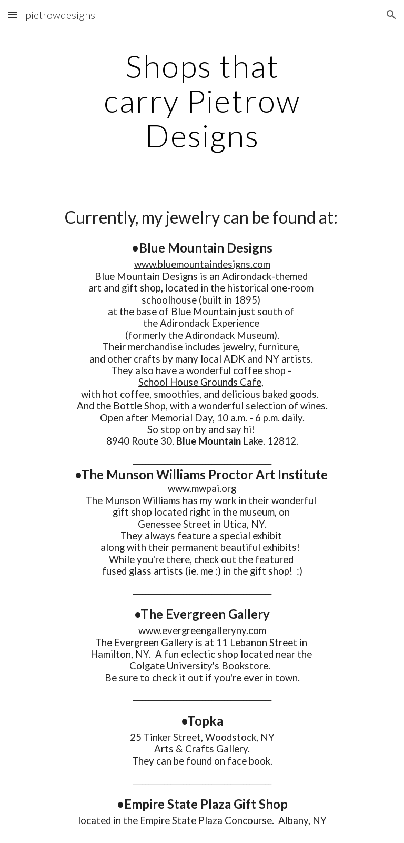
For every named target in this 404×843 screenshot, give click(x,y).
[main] (201, 100)
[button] (12, 14)
